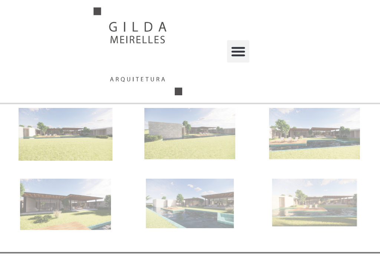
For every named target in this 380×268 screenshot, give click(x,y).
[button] (238, 51)
